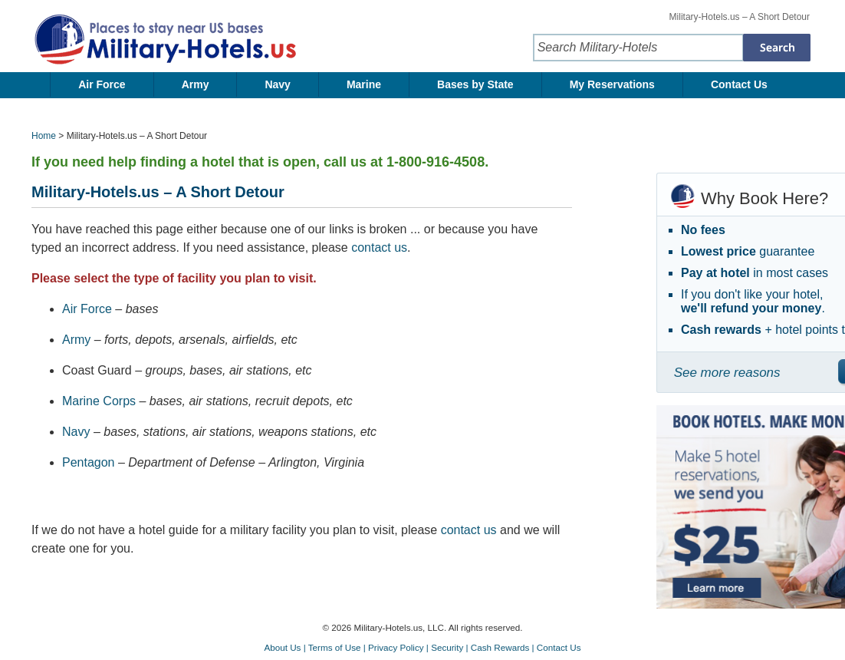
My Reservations (612, 84)
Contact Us (739, 84)
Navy (277, 84)
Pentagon (88, 462)
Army (195, 84)
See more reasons (727, 372)
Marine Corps (99, 401)
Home (43, 135)
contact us (379, 247)
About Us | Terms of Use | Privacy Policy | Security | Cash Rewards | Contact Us (422, 647)
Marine (364, 84)
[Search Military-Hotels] (776, 47)
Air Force (101, 84)
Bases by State (475, 84)
